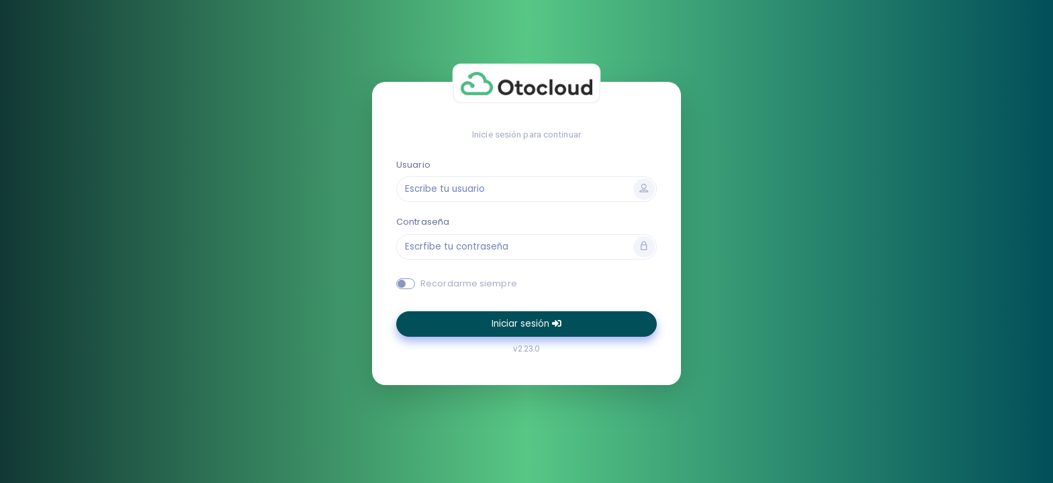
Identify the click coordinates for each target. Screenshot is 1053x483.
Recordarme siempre (468, 283)
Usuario (413, 164)
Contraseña (422, 221)
